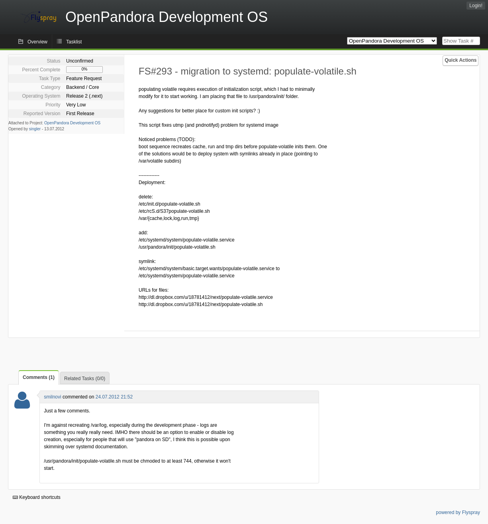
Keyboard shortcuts (37, 497)
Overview (37, 42)
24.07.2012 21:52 (114, 397)
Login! (475, 5)
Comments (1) (39, 377)
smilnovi (52, 397)
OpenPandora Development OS (72, 123)
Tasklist (74, 42)
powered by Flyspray (458, 512)
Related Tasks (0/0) (84, 378)
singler (35, 129)
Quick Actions (460, 60)
